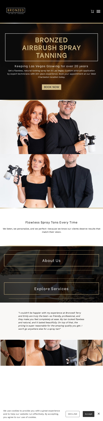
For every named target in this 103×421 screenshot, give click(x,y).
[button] (92, 11)
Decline (72, 414)
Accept (88, 414)
